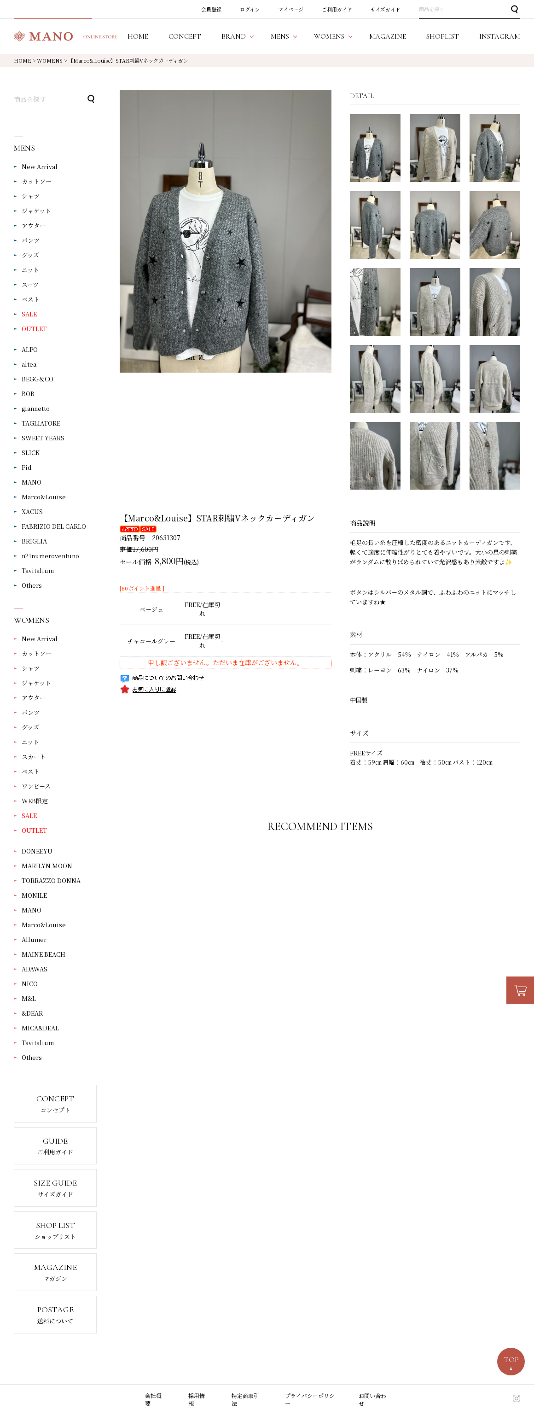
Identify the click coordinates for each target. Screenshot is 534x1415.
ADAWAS (34, 969)
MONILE (34, 895)
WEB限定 (35, 800)
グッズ (30, 255)
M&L (29, 998)
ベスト (31, 299)
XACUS (32, 511)
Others (32, 585)
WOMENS (50, 60)
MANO (31, 482)
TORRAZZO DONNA (51, 880)
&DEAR (32, 1013)
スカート (34, 756)
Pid (27, 467)
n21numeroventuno (50, 555)
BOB (28, 393)
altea (29, 364)
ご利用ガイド (337, 9)
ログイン (250, 9)
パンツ (31, 240)
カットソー (37, 181)
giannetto (36, 408)
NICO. (30, 983)
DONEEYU (37, 851)
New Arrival (40, 166)
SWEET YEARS (43, 437)
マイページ (290, 9)
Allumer (34, 939)
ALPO (30, 349)
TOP (511, 1359)
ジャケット (36, 210)
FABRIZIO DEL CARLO (54, 526)
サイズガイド (385, 9)
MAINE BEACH (43, 954)
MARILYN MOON (47, 865)
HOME (22, 60)
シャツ (31, 196)
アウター (34, 225)
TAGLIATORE (41, 423)
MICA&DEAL (40, 1027)
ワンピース (36, 786)
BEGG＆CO (37, 378)
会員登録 (211, 9)
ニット (30, 269)
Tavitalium (38, 570)
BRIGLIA (34, 541)
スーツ (30, 284)
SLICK (31, 452)
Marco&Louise (44, 496)
